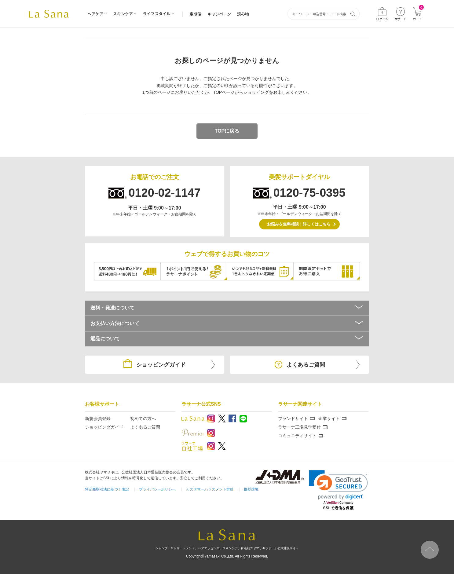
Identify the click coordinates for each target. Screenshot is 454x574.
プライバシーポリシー (157, 489)
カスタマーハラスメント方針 (210, 489)
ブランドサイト (293, 418)
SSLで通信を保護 (338, 508)
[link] (338, 485)
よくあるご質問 (145, 427)
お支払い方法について (226, 323)
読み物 (243, 14)
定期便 (195, 14)
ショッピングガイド (104, 427)
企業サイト (329, 418)
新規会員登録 (98, 418)
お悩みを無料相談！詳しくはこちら (299, 224)
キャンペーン (219, 14)
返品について (226, 338)
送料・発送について (226, 307)
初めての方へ (143, 418)
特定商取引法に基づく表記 (107, 489)
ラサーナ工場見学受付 (299, 427)
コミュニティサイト (297, 435)
